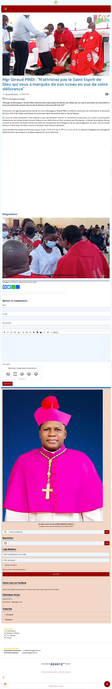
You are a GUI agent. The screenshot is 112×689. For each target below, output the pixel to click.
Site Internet (6, 323)
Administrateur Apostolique (22, 293)
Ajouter (7, 384)
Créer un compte (7, 569)
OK (107, 532)
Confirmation (41, 293)
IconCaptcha (21, 378)
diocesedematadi (11, 94)
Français (9, 614)
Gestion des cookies (56, 686)
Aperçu (54, 332)
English (8, 619)
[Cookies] (5, 684)
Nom (4, 305)
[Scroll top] (107, 684)
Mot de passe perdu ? (19, 569)
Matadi (6, 293)
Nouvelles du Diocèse (17, 99)
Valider (56, 574)
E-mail (4, 314)
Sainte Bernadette (56, 293)
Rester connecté (11, 565)
